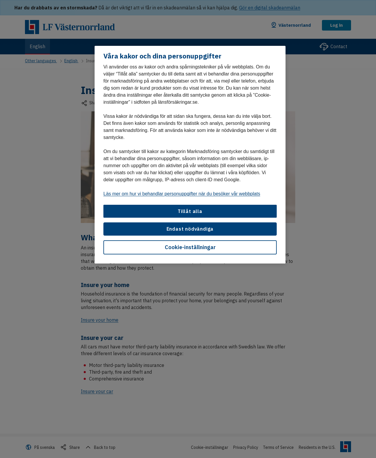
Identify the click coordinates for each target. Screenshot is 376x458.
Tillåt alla (190, 211)
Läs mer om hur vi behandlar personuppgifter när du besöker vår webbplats (181, 193)
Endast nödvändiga (190, 229)
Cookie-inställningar (190, 247)
